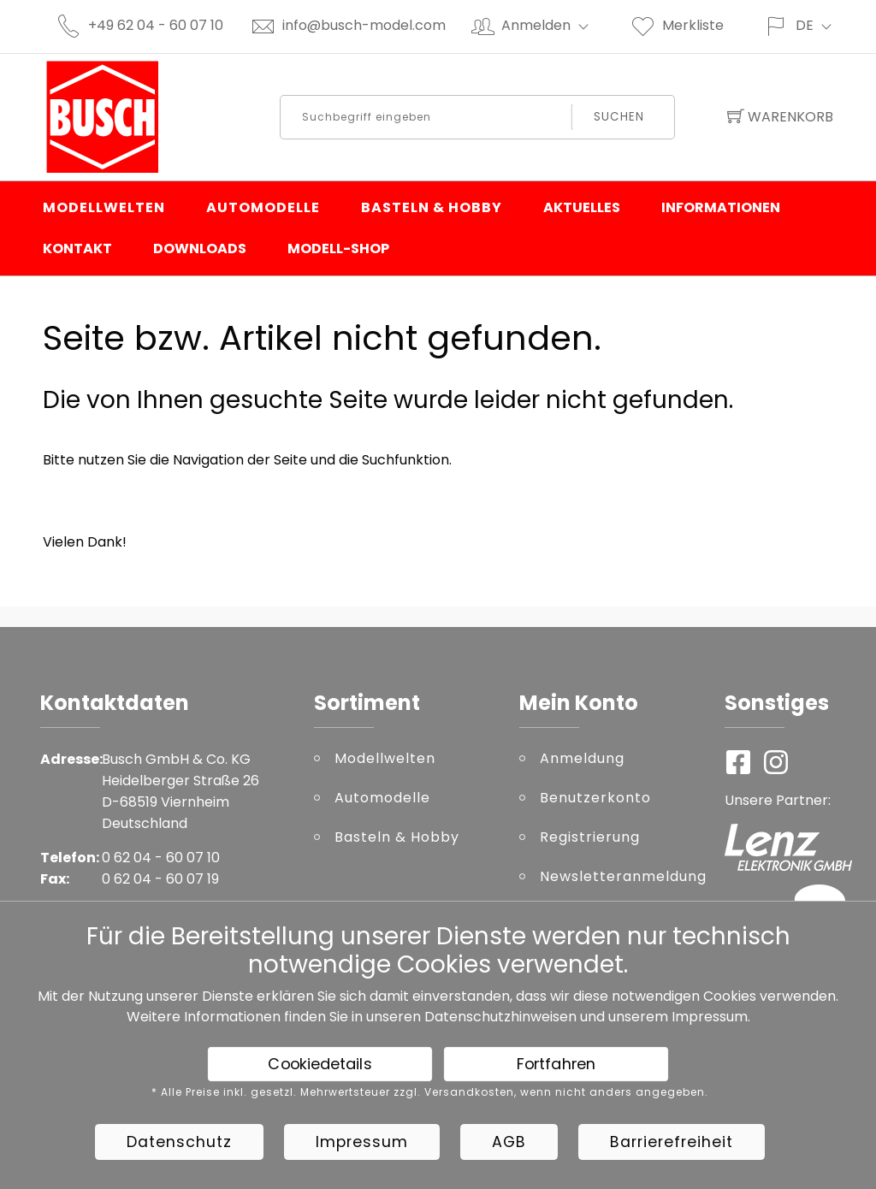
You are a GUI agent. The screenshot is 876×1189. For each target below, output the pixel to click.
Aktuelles (581, 207)
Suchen (619, 117)
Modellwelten (104, 207)
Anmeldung (582, 758)
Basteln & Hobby (431, 207)
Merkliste (677, 25)
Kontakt (77, 248)
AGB (509, 1142)
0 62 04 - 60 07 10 (161, 857)
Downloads (199, 248)
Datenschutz (179, 1142)
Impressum (710, 1016)
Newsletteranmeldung (619, 876)
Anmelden (552, 25)
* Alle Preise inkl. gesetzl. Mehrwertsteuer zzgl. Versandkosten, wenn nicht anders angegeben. (429, 1092)
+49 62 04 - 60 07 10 (155, 25)
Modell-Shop (338, 248)
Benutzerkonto (595, 797)
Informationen (720, 207)
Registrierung (590, 837)
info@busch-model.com (364, 25)
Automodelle (263, 207)
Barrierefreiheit (671, 1142)
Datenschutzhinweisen (500, 1016)
